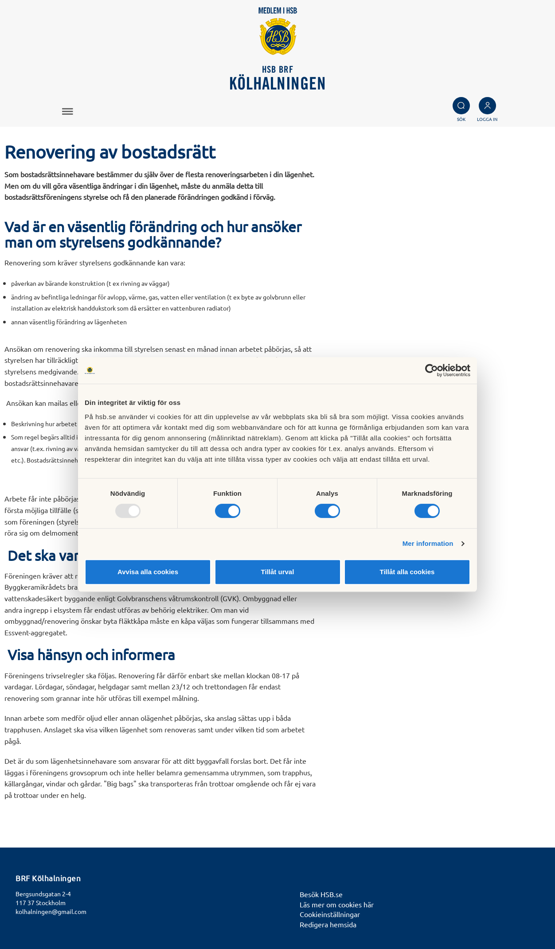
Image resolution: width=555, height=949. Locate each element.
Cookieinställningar (330, 914)
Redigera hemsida (328, 924)
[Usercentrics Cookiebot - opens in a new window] (431, 370)
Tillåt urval (277, 572)
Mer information (428, 543)
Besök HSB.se (321, 894)
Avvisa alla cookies (147, 572)
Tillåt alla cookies (407, 572)
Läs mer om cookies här (337, 904)
